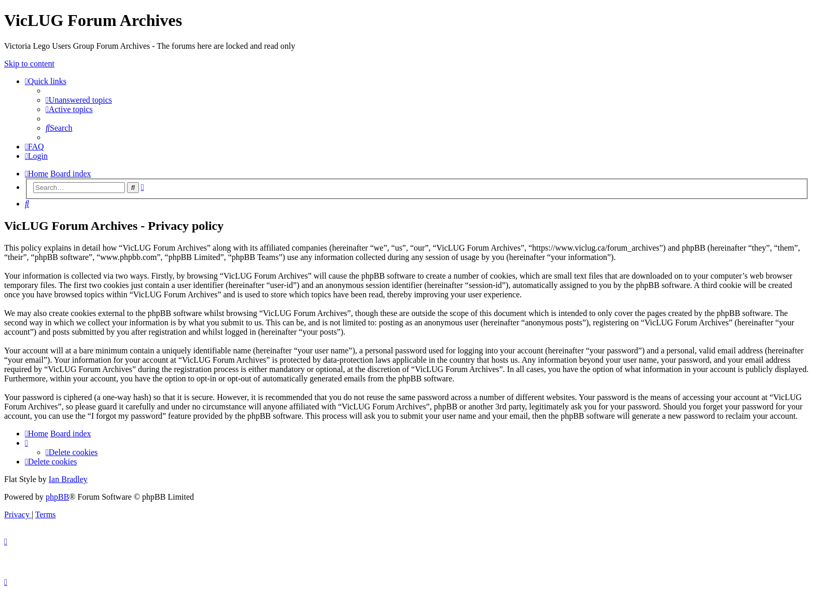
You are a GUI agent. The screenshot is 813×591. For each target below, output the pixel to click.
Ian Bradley (68, 479)
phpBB (57, 496)
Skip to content (29, 63)
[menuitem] (79, 99)
